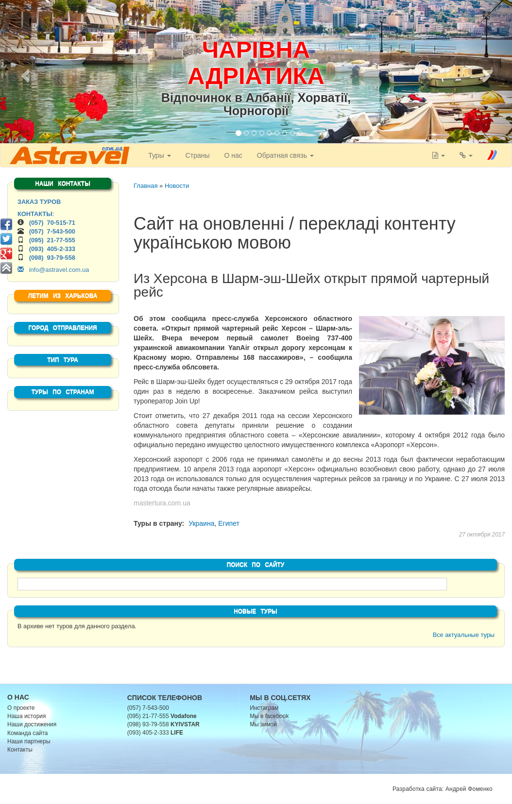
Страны (196, 155)
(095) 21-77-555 (52, 240)
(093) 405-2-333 (52, 248)
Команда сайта (27, 733)
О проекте (21, 707)
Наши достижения (31, 724)
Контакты (20, 749)
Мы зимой (263, 724)
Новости (177, 185)
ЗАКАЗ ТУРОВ (39, 201)
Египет (228, 523)
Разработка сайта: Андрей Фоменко (443, 789)
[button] (24, 73)
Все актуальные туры (464, 634)
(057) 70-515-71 (52, 222)
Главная (145, 185)
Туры (158, 155)
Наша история (26, 716)
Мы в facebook (269, 716)
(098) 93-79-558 (52, 257)
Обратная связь (284, 155)
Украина (201, 523)
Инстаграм (264, 707)
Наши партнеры (29, 741)
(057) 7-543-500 (52, 231)
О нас (232, 155)
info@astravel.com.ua (53, 269)
